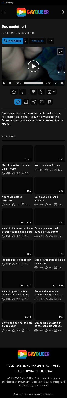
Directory (7, 2)
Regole (19, 371)
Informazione (18, 102)
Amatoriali (38, 40)
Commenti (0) (42, 102)
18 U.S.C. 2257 (43, 371)
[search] (62, 12)
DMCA (30, 371)
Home (10, 365)
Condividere (34, 102)
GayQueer (27, 394)
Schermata (26, 102)
